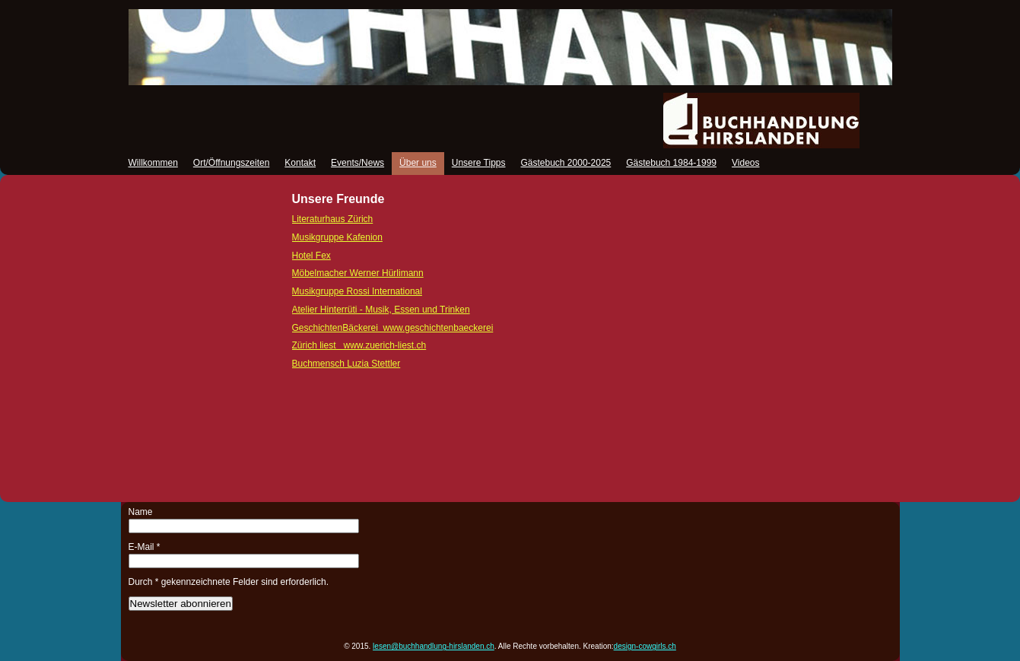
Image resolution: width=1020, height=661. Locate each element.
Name (141, 512)
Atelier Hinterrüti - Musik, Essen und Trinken (381, 309)
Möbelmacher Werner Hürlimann (358, 273)
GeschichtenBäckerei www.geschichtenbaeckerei (393, 328)
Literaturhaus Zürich (332, 219)
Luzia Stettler (346, 363)
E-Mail (144, 547)
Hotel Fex (311, 255)
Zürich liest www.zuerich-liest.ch (359, 345)
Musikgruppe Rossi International (357, 291)
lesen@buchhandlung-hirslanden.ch (433, 646)
